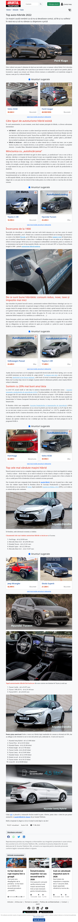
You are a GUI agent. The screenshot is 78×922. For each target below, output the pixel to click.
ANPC (38, 904)
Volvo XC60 (13, 109)
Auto (18, 897)
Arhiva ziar (19, 902)
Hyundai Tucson (49, 217)
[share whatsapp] (13, 837)
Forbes (29, 487)
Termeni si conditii (31, 902)
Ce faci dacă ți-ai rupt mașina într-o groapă (16, 874)
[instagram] (33, 908)
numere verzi (57, 237)
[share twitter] (18, 837)
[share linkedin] (24, 837)
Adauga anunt (53, 4)
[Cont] (66, 4)
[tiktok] (42, 908)
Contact (64, 902)
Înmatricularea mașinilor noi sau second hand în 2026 (38, 875)
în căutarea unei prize (51, 375)
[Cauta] (41, 4)
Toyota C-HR (13, 217)
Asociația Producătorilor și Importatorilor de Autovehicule (48, 405)
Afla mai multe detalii (38, 916)
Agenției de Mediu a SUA (51, 487)
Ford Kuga (12, 455)
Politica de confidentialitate (49, 902)
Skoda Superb (48, 583)
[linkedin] (38, 908)
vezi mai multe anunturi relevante (39, 117)
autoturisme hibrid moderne (31, 246)
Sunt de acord (39, 920)
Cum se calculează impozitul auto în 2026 (61, 874)
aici (11, 814)
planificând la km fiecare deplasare (23, 377)
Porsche (22, 237)
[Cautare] (31, 4)
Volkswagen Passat (16, 361)
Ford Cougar (47, 109)
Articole (10, 902)
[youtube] (46, 908)
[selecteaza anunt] (35, 84)
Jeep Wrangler (14, 583)
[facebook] (29, 908)
